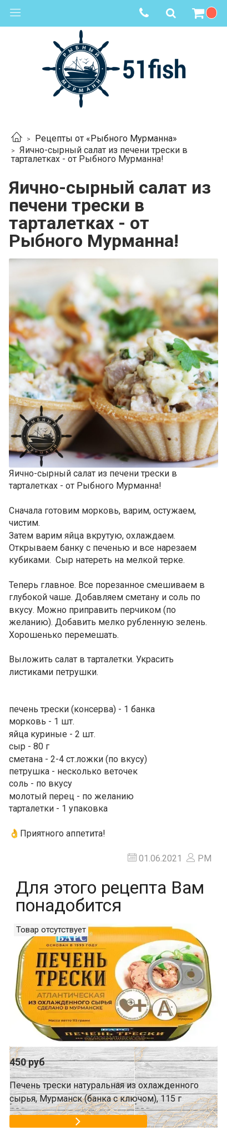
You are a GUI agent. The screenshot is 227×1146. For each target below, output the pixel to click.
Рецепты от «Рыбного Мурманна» (106, 138)
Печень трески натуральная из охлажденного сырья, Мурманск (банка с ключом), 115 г (104, 1092)
